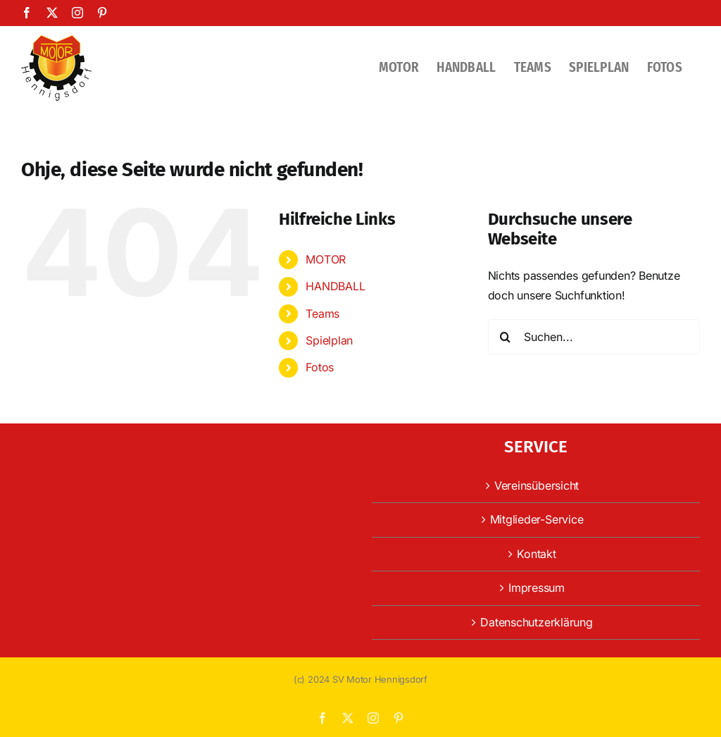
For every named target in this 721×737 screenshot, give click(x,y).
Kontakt (536, 554)
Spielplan (329, 340)
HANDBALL (335, 286)
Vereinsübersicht (536, 485)
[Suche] (505, 336)
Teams (322, 313)
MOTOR (326, 259)
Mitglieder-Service (537, 519)
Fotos (320, 367)
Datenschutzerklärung (536, 622)
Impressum (536, 588)
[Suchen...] (594, 336)
